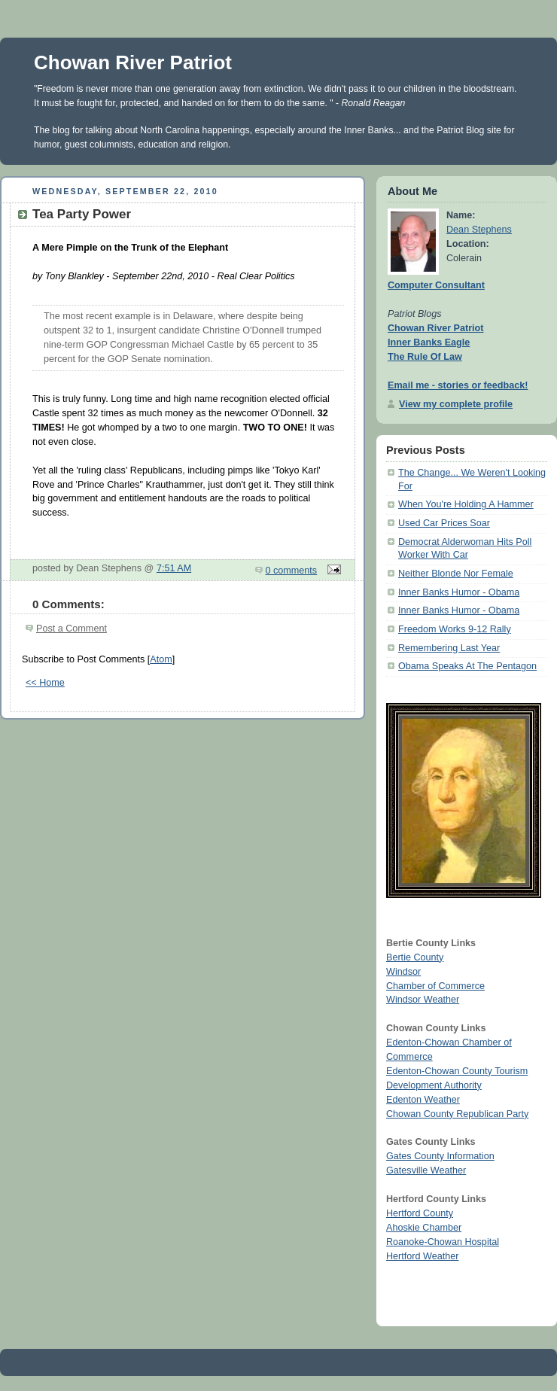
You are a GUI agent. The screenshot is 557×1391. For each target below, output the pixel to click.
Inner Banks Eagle (429, 342)
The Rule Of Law (425, 357)
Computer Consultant (436, 285)
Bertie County (414, 957)
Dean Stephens (479, 229)
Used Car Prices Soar (444, 523)
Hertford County (419, 1213)
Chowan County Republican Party (457, 1114)
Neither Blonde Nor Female (455, 573)
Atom (161, 659)
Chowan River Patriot (133, 62)
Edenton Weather (423, 1099)
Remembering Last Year (449, 648)
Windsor (403, 971)
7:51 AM (174, 568)
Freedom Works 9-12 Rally (454, 629)
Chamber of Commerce (435, 986)
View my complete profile (456, 404)
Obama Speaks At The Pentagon (467, 666)
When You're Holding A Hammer (466, 504)
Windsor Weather (422, 999)
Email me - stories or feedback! (458, 385)
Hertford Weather (422, 1256)
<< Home (45, 682)
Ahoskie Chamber (423, 1227)
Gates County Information (440, 1156)
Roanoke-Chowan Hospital (442, 1242)
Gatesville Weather (426, 1170)
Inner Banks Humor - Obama (458, 592)
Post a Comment (71, 628)
